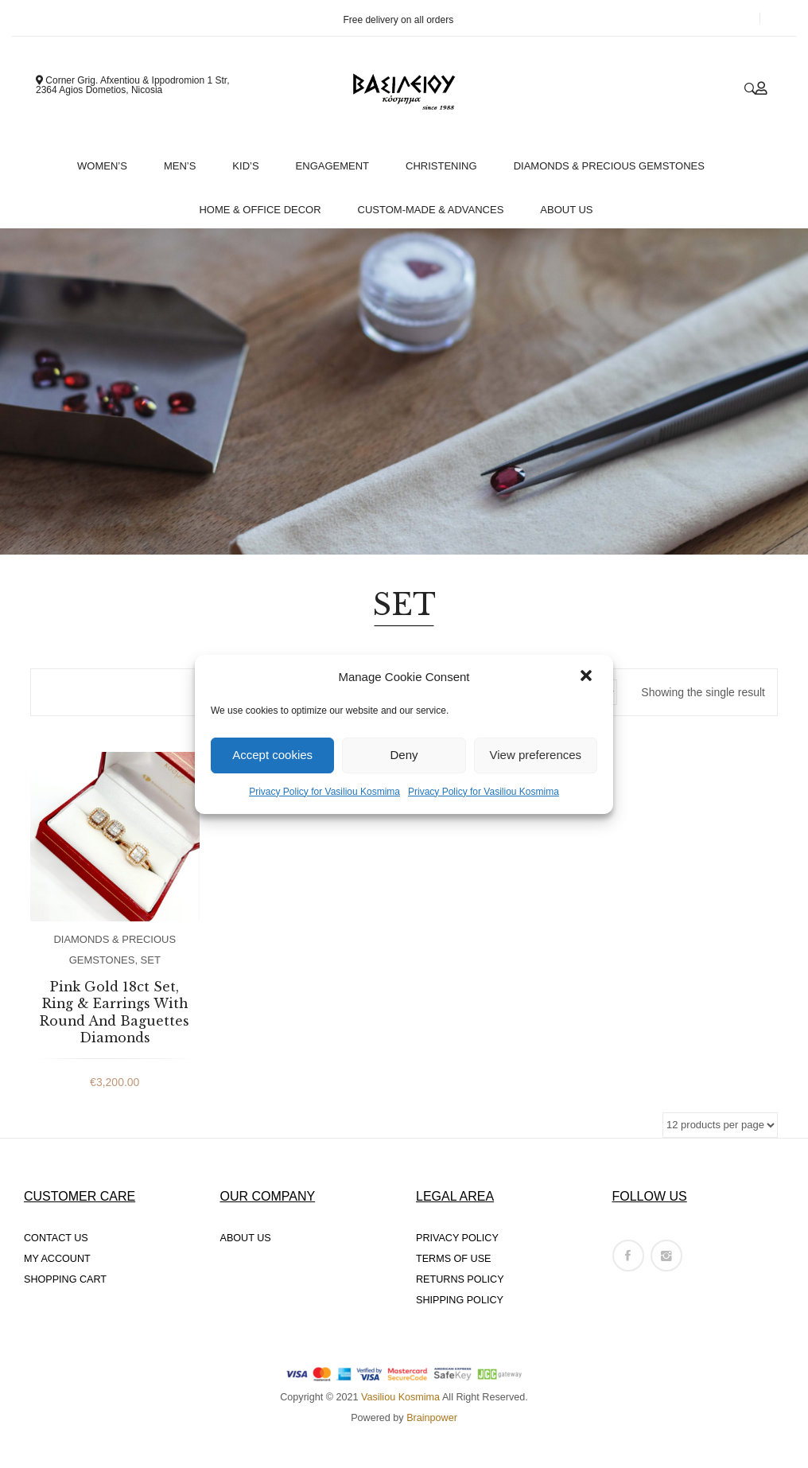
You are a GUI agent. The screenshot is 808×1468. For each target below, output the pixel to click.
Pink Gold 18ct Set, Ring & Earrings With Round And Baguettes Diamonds (114, 1012)
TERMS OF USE (453, 1258)
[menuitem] (107, 162)
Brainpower (431, 1417)
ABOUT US (245, 1238)
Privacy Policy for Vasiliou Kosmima (324, 791)
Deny (404, 754)
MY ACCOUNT (57, 1258)
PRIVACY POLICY (457, 1238)
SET (151, 960)
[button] (587, 677)
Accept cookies (272, 754)
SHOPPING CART (65, 1279)
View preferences (536, 754)
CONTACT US (56, 1238)
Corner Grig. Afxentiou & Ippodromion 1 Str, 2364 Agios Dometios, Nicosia (132, 85)
